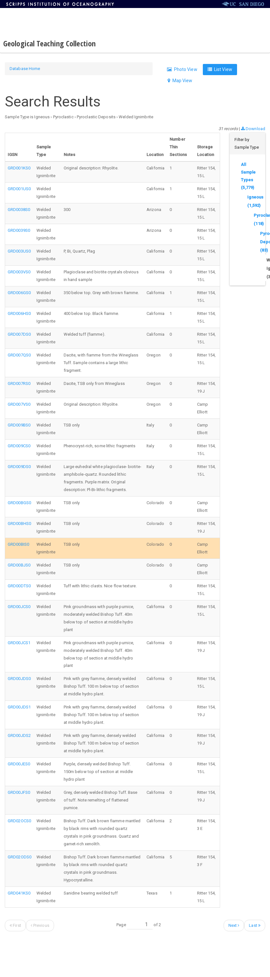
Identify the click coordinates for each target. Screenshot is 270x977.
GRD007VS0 (19, 404)
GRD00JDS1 (19, 707)
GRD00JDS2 (19, 735)
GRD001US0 (19, 188)
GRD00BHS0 (19, 523)
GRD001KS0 (19, 168)
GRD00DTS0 (19, 585)
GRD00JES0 (19, 764)
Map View (180, 80)
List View (220, 69)
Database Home (25, 68)
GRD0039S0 (19, 230)
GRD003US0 (19, 251)
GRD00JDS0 (19, 678)
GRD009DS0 (19, 466)
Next (234, 925)
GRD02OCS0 (19, 820)
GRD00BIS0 (18, 544)
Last (254, 925)
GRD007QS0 (19, 355)
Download (253, 128)
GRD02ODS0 (19, 857)
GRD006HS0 (19, 313)
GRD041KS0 (19, 893)
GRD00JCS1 (19, 642)
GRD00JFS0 (19, 792)
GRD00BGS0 (19, 502)
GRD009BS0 (19, 425)
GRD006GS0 (19, 292)
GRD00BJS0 (19, 565)
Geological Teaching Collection (49, 43)
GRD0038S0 (19, 209)
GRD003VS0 (19, 272)
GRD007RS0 (19, 383)
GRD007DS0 (19, 334)
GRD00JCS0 (19, 606)
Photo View (182, 69)
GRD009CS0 (19, 445)
